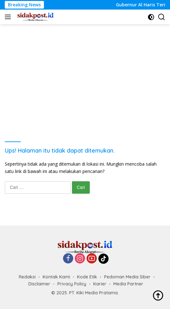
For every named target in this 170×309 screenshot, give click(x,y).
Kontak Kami (56, 277)
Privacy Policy (71, 284)
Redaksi (27, 277)
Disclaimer (39, 284)
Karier (99, 284)
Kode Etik (87, 277)
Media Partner (128, 284)
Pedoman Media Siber (127, 277)
